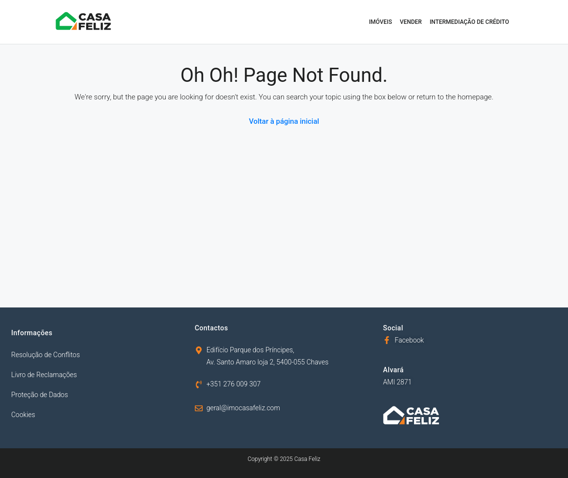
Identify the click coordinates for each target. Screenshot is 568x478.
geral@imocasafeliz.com (243, 408)
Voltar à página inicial (284, 121)
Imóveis (380, 22)
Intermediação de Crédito (469, 22)
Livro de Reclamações (44, 375)
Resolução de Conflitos (45, 355)
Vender (411, 22)
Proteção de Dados (39, 395)
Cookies (23, 415)
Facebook (409, 340)
